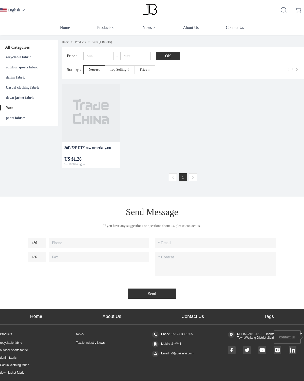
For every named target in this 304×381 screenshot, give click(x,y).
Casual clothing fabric (22, 87)
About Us (112, 316)
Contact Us (192, 316)
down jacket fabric (20, 98)
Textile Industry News (90, 343)
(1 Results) (102, 42)
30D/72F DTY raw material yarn (87, 148)
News (80, 334)
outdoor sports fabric (22, 67)
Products (80, 42)
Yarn (9, 108)
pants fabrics (15, 118)
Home (65, 42)
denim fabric (15, 77)
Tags (269, 316)
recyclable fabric (18, 57)
